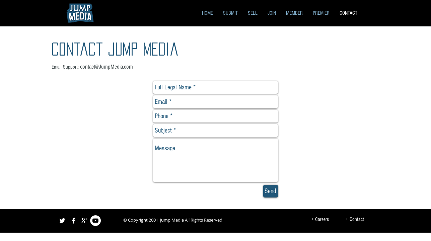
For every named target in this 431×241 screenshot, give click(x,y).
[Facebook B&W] (73, 220)
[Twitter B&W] (62, 220)
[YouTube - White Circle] (95, 220)
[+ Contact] (354, 219)
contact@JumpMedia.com (106, 66)
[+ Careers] (320, 219)
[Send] (270, 191)
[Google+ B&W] (84, 220)
